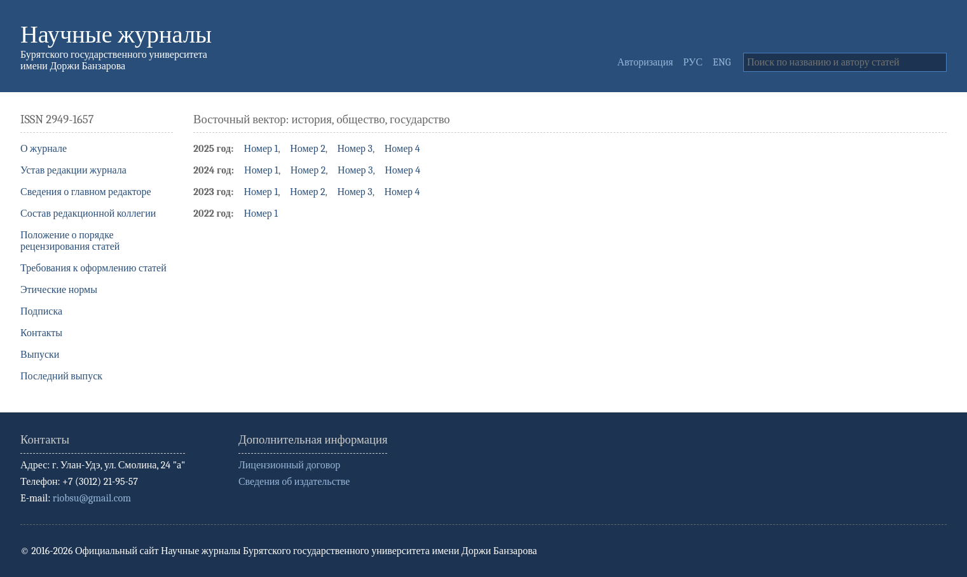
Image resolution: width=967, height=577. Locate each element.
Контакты (41, 333)
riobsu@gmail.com (92, 498)
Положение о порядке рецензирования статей (70, 240)
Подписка (41, 311)
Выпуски (39, 354)
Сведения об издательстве (294, 481)
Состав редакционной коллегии (88, 213)
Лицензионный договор (289, 465)
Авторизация (645, 62)
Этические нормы (58, 289)
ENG (721, 62)
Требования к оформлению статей (93, 268)
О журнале (43, 148)
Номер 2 (308, 148)
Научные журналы (116, 34)
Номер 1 (261, 148)
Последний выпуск (61, 376)
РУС (693, 62)
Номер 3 (355, 148)
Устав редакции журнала (73, 170)
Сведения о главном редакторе (85, 192)
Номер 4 (402, 148)
